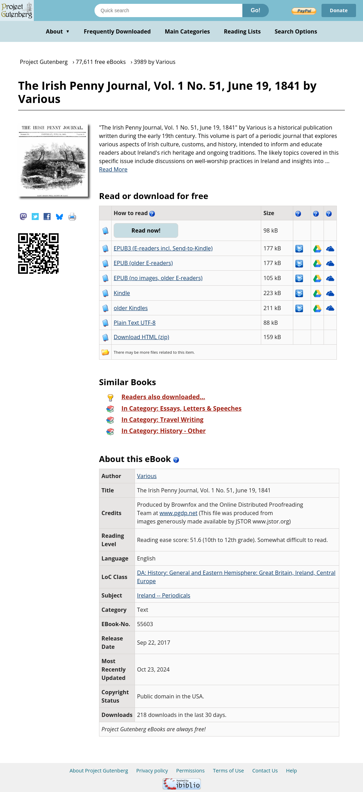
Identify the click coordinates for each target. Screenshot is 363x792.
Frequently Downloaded (117, 31)
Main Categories (187, 31)
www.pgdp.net (179, 513)
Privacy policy (152, 770)
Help (291, 770)
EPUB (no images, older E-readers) (158, 278)
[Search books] (168, 10)
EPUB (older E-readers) (143, 263)
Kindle (122, 293)
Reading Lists (242, 31)
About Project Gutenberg (98, 770)
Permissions (190, 770)
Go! (255, 10)
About (58, 31)
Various (147, 476)
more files (149, 352)
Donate (339, 10)
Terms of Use (228, 770)
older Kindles (131, 308)
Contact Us (265, 770)
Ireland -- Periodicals (163, 595)
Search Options (296, 31)
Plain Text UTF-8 (135, 323)
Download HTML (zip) (141, 337)
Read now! (145, 230)
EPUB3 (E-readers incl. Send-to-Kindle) (163, 248)
